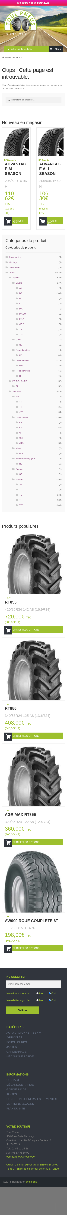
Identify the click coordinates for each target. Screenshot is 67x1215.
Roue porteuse (23, 378)
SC (20, 481)
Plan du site (15, 1140)
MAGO (22, 321)
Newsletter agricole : (18, 1032)
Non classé (14, 275)
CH (20, 440)
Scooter (19, 476)
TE (20, 502)
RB (20, 471)
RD (20, 362)
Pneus (12, 280)
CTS (21, 450)
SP (20, 492)
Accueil (8, 57)
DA (20, 300)
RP (20, 383)
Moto (18, 456)
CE (20, 435)
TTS (21, 512)
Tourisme (16, 399)
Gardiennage (16, 1083)
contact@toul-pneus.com (20, 1188)
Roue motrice (22, 368)
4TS (21, 419)
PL (17, 393)
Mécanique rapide (20, 1088)
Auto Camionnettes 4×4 (23, 1064)
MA (20, 316)
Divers (19, 290)
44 (20, 409)
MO (21, 461)
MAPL (22, 326)
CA (20, 430)
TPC (21, 342)
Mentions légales (20, 1135)
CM (21, 445)
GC (20, 306)
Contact (12, 1111)
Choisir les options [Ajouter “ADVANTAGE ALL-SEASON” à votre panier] (21, 224)
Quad (18, 347)
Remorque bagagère (25, 466)
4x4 (17, 404)
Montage (13, 269)
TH (20, 507)
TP (20, 337)
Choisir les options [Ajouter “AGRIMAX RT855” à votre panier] (33, 863)
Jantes (11, 1078)
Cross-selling (15, 264)
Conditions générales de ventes (31, 1130)
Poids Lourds (16, 1074)
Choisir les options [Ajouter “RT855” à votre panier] (33, 639)
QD (20, 352)
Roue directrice (23, 357)
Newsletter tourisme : (19, 1025)
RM (21, 373)
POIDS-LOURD (19, 388)
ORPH (22, 331)
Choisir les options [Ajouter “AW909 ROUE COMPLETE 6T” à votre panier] (33, 975)
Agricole (16, 285)
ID (20, 311)
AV (20, 295)
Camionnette (22, 424)
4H (20, 414)
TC (20, 497)
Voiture (19, 486)
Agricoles (14, 1069)
